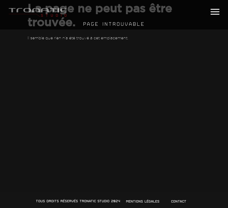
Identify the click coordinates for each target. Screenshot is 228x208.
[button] (214, 12)
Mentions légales (143, 201)
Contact (178, 201)
